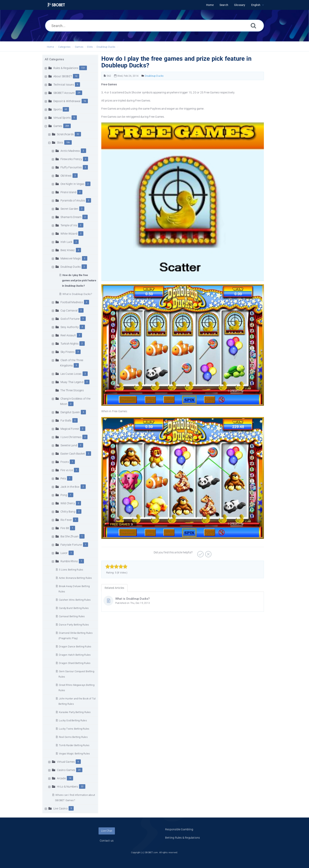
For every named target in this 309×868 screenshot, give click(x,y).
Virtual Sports (62, 117)
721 (83, 68)
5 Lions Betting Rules (71, 569)
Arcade (61, 778)
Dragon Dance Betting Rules (75, 646)
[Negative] (207, 553)
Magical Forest (69, 428)
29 (79, 92)
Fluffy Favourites (71, 167)
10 (76, 76)
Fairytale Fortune (71, 544)
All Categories (54, 59)
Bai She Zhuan (69, 536)
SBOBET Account (64, 92)
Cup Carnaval (68, 310)
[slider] (116, 566)
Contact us (107, 840)
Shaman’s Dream (71, 217)
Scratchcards (65, 134)
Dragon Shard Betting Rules (74, 663)
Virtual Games (66, 761)
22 (82, 786)
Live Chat (106, 830)
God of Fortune (70, 318)
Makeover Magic (70, 258)
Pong (63, 495)
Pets (63, 478)
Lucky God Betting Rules (73, 720)
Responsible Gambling (179, 829)
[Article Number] (104, 76)
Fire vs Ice (66, 470)
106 (68, 142)
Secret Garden (69, 208)
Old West (66, 175)
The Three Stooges (72, 390)
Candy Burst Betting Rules (74, 608)
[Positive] (200, 553)
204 (67, 126)
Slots (90, 46)
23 (79, 770)
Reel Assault (68, 335)
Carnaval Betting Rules (72, 616)
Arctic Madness (70, 150)
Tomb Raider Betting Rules (74, 745)
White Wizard (68, 233)
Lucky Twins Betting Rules (74, 728)
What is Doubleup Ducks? (77, 294)
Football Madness (71, 302)
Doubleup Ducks (106, 46)
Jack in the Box (70, 486)
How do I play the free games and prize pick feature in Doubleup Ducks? (79, 280)
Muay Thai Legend (71, 382)
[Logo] (56, 5)
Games (79, 46)
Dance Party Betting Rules (74, 624)
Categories (64, 46)
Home (50, 46)
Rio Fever (66, 519)
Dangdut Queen (70, 412)
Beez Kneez (67, 250)
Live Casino (60, 808)
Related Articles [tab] (114, 587)
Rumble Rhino (69, 561)
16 (85, 101)
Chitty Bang (67, 511)
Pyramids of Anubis (72, 200)
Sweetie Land (68, 445)
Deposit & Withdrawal (67, 101)
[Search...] (154, 26)
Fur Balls (66, 420)
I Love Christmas (70, 437)
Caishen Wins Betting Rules (75, 599)
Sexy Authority (69, 327)
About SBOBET (62, 76)
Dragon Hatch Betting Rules (75, 654)
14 (70, 778)
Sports (57, 109)
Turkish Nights (69, 343)
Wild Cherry (67, 503)
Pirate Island (68, 192)
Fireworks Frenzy (71, 159)
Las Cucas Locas (71, 373)
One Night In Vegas (72, 184)
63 (66, 109)
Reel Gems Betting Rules (73, 737)
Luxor (64, 553)
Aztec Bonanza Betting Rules (75, 577)
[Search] (253, 25)
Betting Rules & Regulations (182, 837)
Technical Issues (63, 84)
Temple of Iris (68, 225)
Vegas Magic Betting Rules (74, 753)
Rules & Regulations (65, 68)
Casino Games (66, 770)
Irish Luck (66, 241)
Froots (64, 461)
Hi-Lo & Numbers (67, 786)
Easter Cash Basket (72, 453)
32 (78, 134)
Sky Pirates (67, 351)
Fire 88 (64, 528)
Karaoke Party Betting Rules (75, 712)
